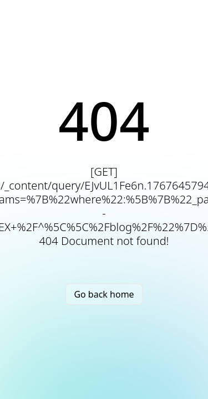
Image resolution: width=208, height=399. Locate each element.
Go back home (104, 294)
